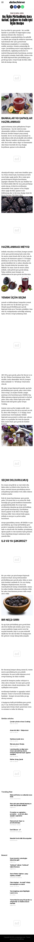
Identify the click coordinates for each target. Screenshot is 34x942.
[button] (2, 2)
